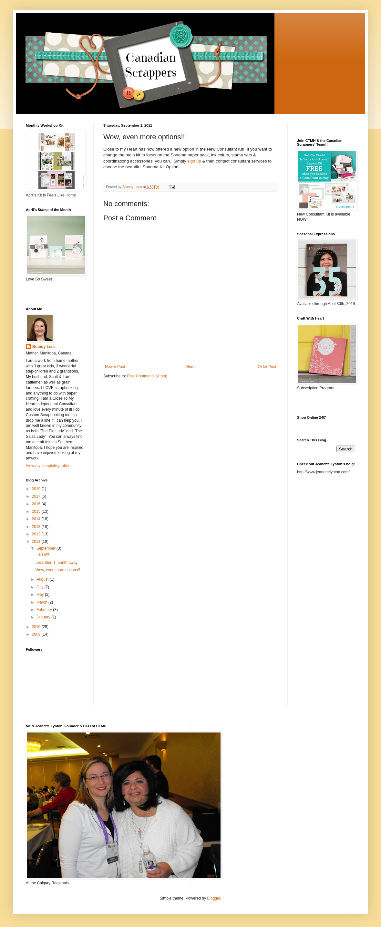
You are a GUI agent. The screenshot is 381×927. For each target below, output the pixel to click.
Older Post (267, 366)
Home (191, 366)
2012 (37, 534)
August (43, 579)
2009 (37, 634)
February (44, 609)
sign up (194, 161)
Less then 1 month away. (57, 562)
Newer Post (115, 366)
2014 (37, 519)
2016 (37, 504)
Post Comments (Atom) (147, 376)
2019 (37, 489)
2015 (37, 511)
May (40, 594)
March (42, 602)
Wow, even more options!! (58, 570)
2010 (37, 627)
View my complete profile (47, 465)
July (40, 587)
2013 (37, 526)
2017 (37, 496)
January (43, 617)
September (46, 548)
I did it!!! (42, 555)
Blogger (213, 898)
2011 (37, 541)
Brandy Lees (44, 346)
